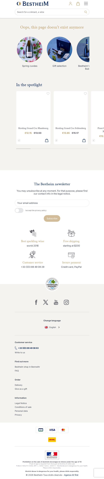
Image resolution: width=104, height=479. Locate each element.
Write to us (20, 352)
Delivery (18, 385)
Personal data (21, 411)
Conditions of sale (23, 407)
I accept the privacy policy (35, 210)
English (50, 327)
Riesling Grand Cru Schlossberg (71, 128)
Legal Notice (21, 403)
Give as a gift (21, 389)
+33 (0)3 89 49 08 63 (28, 348)
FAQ (17, 370)
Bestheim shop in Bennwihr (27, 367)
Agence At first (71, 475)
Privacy (18, 415)
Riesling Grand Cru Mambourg (33, 128)
